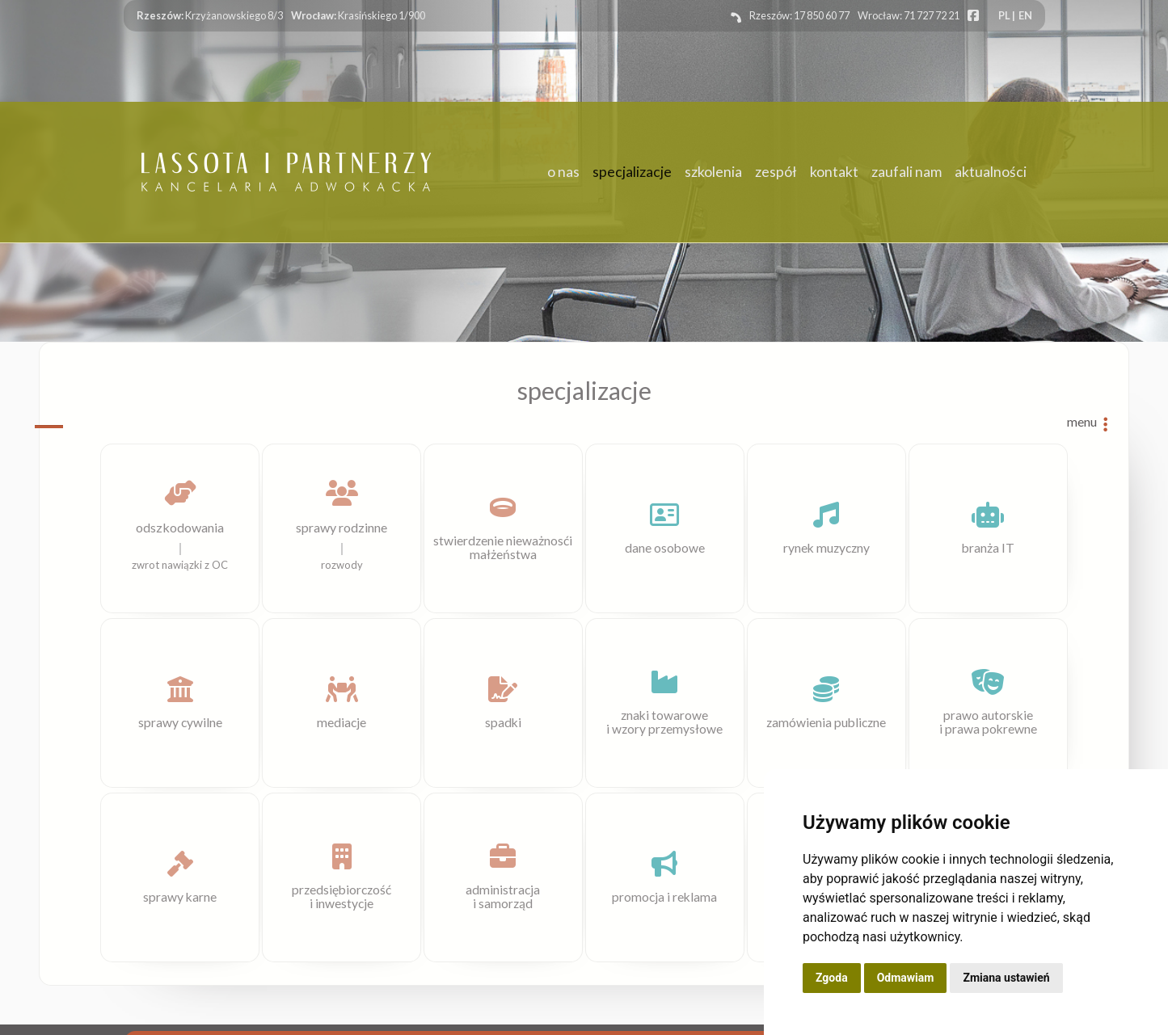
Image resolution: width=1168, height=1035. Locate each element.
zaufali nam (906, 172)
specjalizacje (632, 172)
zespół (776, 172)
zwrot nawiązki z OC (180, 564)
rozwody (342, 564)
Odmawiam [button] (905, 977)
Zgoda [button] (832, 977)
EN (1025, 15)
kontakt (834, 172)
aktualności (991, 172)
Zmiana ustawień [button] (1006, 977)
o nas (563, 172)
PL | (1006, 15)
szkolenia (713, 172)
